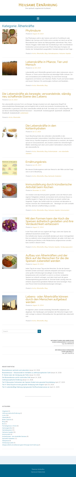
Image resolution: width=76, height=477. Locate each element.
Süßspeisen (5, 441)
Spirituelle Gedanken (54, 176)
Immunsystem (64, 210)
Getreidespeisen (53, 53)
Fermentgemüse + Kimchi (9, 426)
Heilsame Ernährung (38, 4)
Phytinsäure (33, 30)
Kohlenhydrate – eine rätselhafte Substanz (14, 436)
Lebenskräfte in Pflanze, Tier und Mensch (46, 63)
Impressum (34, 472)
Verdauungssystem (66, 247)
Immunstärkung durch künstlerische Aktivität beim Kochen (49, 186)
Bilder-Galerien (6, 420)
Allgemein (5, 411)
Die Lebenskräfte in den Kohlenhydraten (41, 127)
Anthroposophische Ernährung (12, 380)
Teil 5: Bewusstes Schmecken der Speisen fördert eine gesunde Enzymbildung (28, 382)
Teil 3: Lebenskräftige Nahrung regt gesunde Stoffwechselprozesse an (25, 387)
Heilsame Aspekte (65, 53)
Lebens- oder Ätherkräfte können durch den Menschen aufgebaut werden (47, 299)
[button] (38, 19)
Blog (45, 53)
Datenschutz (41, 472)
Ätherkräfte (40, 53)
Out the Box (41, 469)
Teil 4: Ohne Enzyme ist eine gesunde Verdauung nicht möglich (23, 385)
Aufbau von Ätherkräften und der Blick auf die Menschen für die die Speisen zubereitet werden (47, 258)
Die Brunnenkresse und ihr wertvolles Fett (16, 377)
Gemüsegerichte (7, 428)
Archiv (34, 53)
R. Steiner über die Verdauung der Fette (15, 375)
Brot (3, 424)
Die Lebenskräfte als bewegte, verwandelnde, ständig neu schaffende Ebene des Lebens (36, 95)
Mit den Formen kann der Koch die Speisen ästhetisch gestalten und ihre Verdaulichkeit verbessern (49, 221)
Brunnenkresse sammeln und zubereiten (15, 370)
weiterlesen (24, 113)
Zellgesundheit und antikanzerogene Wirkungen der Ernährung (20, 445)
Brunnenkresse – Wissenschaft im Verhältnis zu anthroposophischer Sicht (26, 373)
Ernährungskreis (36, 161)
